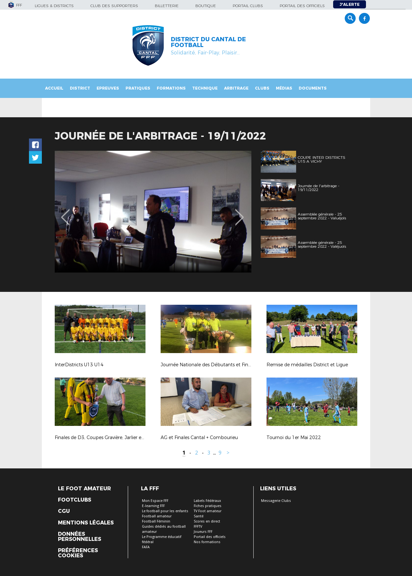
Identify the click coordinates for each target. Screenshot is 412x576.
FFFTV (198, 526)
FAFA (146, 547)
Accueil (54, 88)
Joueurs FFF (203, 532)
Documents (313, 88)
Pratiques (138, 88)
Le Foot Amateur (84, 488)
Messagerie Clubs (276, 501)
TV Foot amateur (207, 511)
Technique (205, 88)
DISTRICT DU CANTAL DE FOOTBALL (208, 42)
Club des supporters (114, 5)
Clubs (262, 88)
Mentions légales (86, 522)
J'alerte (350, 4)
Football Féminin (156, 521)
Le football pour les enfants (165, 511)
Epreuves (108, 88)
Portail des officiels (302, 5)
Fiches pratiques (207, 506)
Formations (171, 88)
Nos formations (207, 542)
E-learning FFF (153, 506)
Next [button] (239, 212)
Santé (198, 516)
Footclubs (74, 500)
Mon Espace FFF (155, 501)
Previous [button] (65, 212)
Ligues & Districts (54, 5)
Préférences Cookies (78, 553)
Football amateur (157, 516)
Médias (284, 88)
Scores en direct (207, 521)
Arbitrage (236, 88)
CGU (64, 511)
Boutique (205, 5)
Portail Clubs (248, 5)
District (80, 88)
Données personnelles (79, 537)
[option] (153, 212)
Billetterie (167, 5)
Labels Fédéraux (207, 501)
